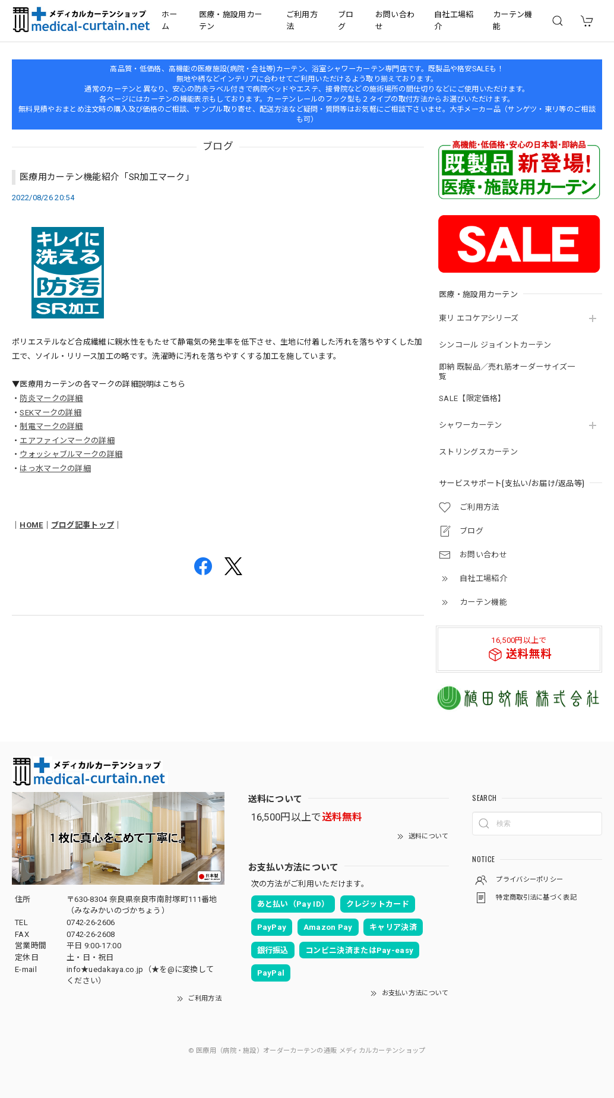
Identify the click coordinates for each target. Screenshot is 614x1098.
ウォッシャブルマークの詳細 (71, 454)
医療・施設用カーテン (230, 20)
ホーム (170, 20)
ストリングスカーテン (478, 451)
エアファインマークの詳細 (67, 440)
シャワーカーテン (470, 425)
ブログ (346, 20)
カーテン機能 (513, 20)
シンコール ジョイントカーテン (495, 344)
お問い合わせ (395, 20)
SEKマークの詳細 (50, 412)
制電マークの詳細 (51, 426)
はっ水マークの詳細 (55, 468)
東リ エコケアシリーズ (478, 318)
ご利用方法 (302, 20)
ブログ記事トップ (82, 524)
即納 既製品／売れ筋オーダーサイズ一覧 (507, 371)
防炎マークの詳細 (51, 398)
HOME (31, 524)
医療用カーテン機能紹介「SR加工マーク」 (107, 177)
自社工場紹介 (454, 20)
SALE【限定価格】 (472, 398)
